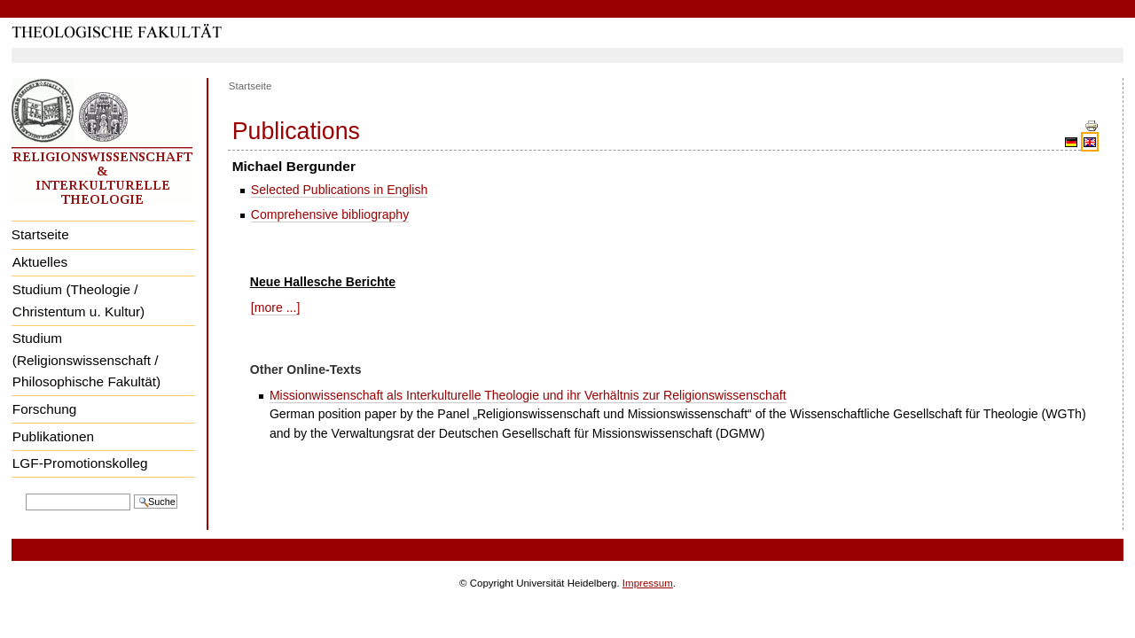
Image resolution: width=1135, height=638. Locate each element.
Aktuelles (39, 261)
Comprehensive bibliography (330, 214)
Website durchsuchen (25, 492)
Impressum (647, 583)
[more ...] (276, 307)
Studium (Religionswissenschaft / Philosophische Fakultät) (86, 360)
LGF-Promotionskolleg (80, 463)
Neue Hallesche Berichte (322, 282)
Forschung (44, 408)
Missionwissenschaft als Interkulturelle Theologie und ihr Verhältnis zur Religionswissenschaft (528, 395)
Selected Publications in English (339, 190)
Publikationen (53, 436)
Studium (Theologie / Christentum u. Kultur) (78, 300)
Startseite (40, 234)
